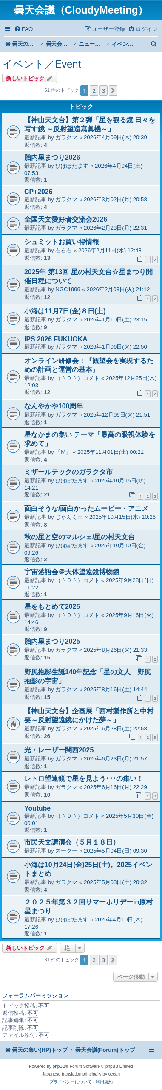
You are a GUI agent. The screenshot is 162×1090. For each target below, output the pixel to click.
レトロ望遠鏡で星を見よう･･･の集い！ (83, 778)
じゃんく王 (69, 517)
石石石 (63, 250)
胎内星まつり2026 (52, 157)
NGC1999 (67, 289)
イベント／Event (41, 64)
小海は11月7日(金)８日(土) (65, 311)
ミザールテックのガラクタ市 (68, 472)
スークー (66, 851)
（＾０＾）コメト (77, 378)
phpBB (59, 1066)
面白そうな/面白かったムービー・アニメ (86, 508)
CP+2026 (38, 191)
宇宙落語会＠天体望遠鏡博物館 (71, 571)
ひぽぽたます (71, 166)
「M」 (63, 452)
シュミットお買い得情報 (61, 241)
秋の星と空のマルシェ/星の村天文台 (79, 537)
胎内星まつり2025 (52, 641)
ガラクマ (66, 137)
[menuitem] (23, 29)
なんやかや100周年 (53, 406)
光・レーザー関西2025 (59, 750)
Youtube (37, 808)
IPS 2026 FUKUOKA (56, 339)
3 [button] (103, 90)
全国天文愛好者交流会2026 (65, 219)
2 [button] (93, 90)
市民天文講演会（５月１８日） (71, 842)
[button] (113, 90)
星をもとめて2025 (52, 606)
